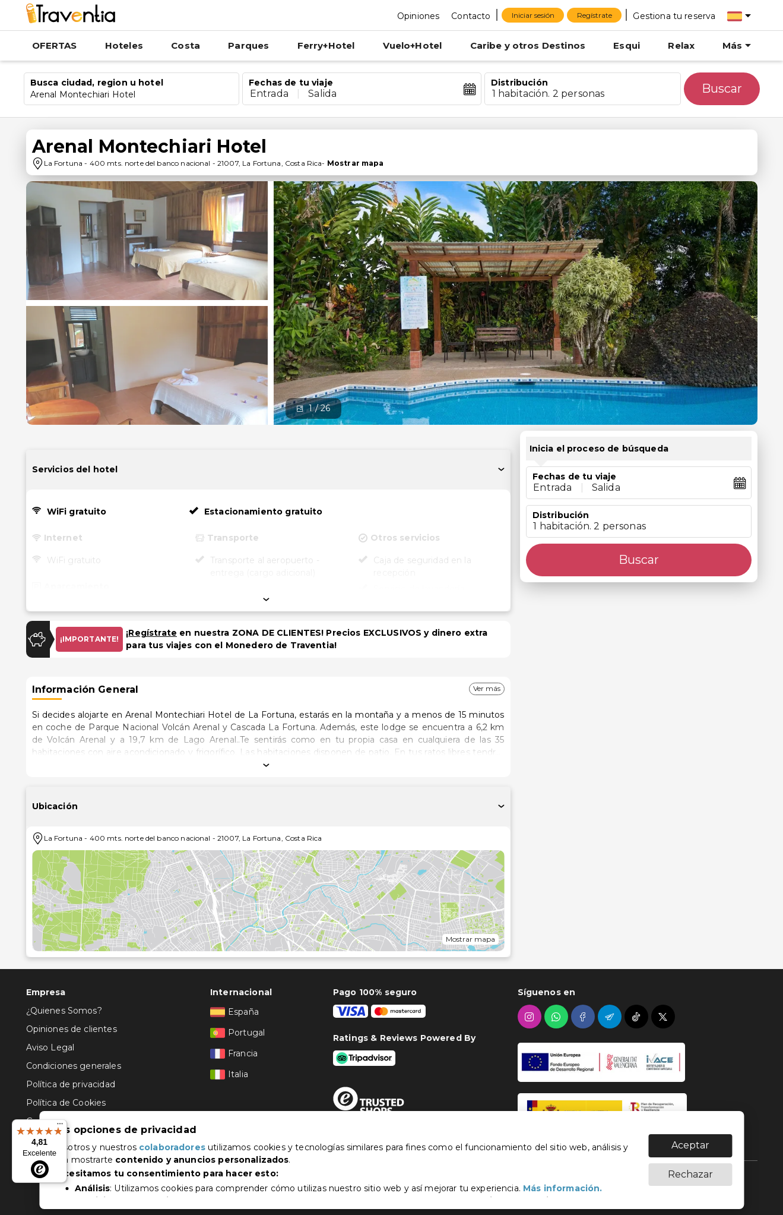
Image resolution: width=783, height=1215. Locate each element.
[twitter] (664, 1016)
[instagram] (531, 1016)
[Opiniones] (418, 15)
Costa (185, 45)
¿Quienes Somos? (64, 1010)
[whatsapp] (557, 1016)
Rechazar (690, 1168)
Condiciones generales (73, 1066)
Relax (681, 45)
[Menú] (60, 1126)
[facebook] (584, 1016)
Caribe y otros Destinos (527, 45)
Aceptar (690, 1139)
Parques (248, 45)
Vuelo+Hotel (412, 45)
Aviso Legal (50, 1047)
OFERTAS (54, 45)
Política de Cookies (66, 1102)
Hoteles (124, 45)
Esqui (626, 45)
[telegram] (611, 1016)
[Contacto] (470, 15)
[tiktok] (638, 1016)
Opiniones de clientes (71, 1029)
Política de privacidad (70, 1084)
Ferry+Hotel (326, 45)
